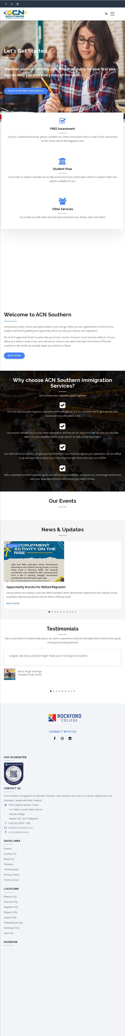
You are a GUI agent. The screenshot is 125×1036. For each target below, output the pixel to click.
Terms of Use (11, 880)
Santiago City (11, 928)
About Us (9, 859)
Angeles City (11, 907)
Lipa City (9, 933)
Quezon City (11, 902)
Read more (14, 355)
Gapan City (10, 917)
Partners (8, 864)
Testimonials (11, 869)
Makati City (10, 896)
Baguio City (10, 912)
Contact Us (10, 854)
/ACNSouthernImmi (18, 832)
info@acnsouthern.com (20, 827)
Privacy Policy (12, 874)
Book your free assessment (26, 91)
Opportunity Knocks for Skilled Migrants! (36, 587)
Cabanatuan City (13, 922)
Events (7, 848)
